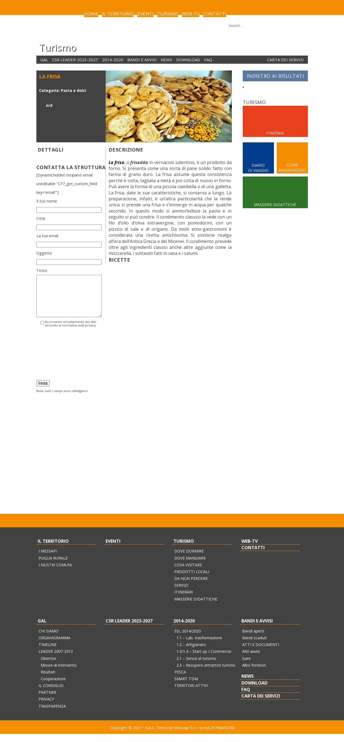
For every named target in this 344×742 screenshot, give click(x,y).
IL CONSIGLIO (51, 693)
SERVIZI (181, 593)
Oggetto (44, 253)
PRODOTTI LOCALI (191, 579)
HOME (91, 14)
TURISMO (167, 14)
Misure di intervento (59, 673)
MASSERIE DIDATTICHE (195, 607)
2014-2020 (112, 59)
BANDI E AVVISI (142, 59)
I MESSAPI (48, 559)
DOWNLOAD (188, 59)
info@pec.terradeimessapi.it (209, 507)
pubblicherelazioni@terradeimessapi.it (144, 507)
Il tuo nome (46, 201)
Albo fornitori (254, 673)
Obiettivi (48, 666)
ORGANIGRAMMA (54, 645)
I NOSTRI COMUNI (55, 573)
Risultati (48, 680)
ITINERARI (183, 600)
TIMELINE (47, 652)
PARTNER (47, 700)
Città (40, 218)
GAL (44, 59)
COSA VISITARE (188, 573)
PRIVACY (46, 707)
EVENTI (145, 14)
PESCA (180, 680)
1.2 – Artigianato (191, 652)
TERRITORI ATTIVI (191, 693)
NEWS (166, 59)
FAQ (208, 59)
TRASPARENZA (52, 714)
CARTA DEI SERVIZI (285, 59)
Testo (41, 270)
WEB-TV (190, 14)
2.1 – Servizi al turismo (196, 666)
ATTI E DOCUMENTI (260, 652)
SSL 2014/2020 (187, 639)
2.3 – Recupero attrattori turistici (205, 673)
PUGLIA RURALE (53, 566)
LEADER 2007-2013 (56, 659)
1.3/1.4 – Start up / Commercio (203, 659)
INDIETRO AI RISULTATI (275, 76)
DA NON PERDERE (191, 586)
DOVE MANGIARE (190, 566)
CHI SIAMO (48, 639)
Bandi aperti (253, 639)
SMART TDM (186, 686)
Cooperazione (53, 686)
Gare (246, 666)
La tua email (47, 235)
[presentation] (58, 364)
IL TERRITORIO (118, 14)
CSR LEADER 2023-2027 (75, 59)
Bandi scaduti (254, 645)
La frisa (116, 162)
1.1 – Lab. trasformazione (199, 645)
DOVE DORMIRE (189, 559)
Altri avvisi (251, 659)
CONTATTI (214, 14)
